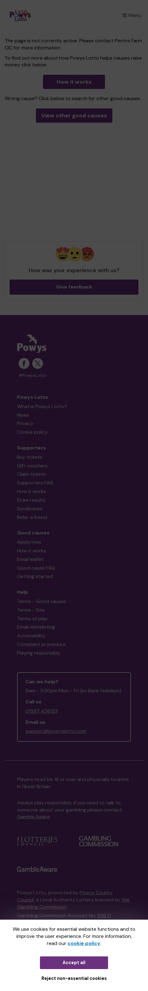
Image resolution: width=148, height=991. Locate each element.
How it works (74, 82)
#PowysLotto (32, 375)
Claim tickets (31, 474)
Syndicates (29, 508)
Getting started (35, 576)
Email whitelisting (36, 627)
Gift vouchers (32, 465)
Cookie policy (32, 432)
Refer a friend (32, 517)
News (23, 415)
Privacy (25, 423)
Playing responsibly (38, 653)
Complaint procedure (41, 644)
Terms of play (32, 618)
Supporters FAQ (35, 482)
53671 (104, 915)
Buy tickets (29, 457)
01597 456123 (41, 711)
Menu (132, 15)
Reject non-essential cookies (74, 978)
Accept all (74, 962)
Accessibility (31, 635)
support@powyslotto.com (55, 731)
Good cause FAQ (36, 568)
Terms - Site (31, 610)
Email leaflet (30, 559)
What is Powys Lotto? (42, 406)
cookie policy (83, 943)
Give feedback (74, 287)
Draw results (31, 500)
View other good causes (74, 115)
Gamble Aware (33, 816)
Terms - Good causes (41, 601)
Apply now (29, 542)
